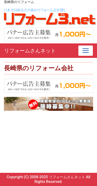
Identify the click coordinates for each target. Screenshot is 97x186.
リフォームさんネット (30, 51)
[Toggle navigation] (85, 50)
